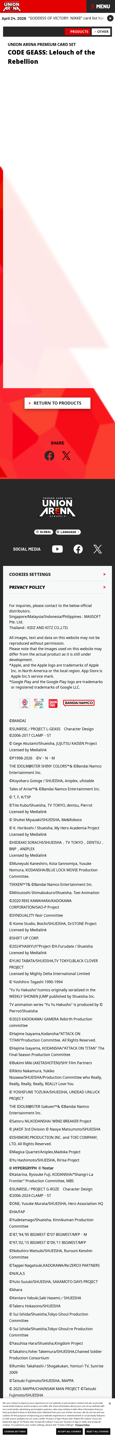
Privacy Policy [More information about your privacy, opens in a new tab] (82, 1424)
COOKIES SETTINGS (15, 1431)
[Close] (109, 1403)
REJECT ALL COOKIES (98, 1431)
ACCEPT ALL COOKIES (69, 1431)
